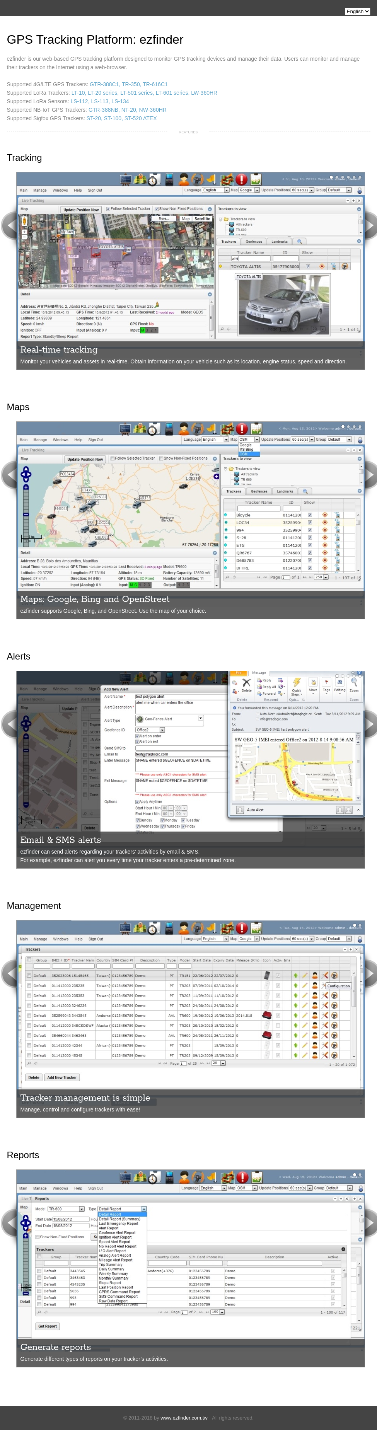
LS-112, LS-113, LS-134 (100, 101)
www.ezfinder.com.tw (183, 1418)
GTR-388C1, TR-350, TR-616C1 (129, 84)
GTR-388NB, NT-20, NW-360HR (128, 110)
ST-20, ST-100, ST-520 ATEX (122, 118)
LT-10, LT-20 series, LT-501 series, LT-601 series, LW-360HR (144, 93)
